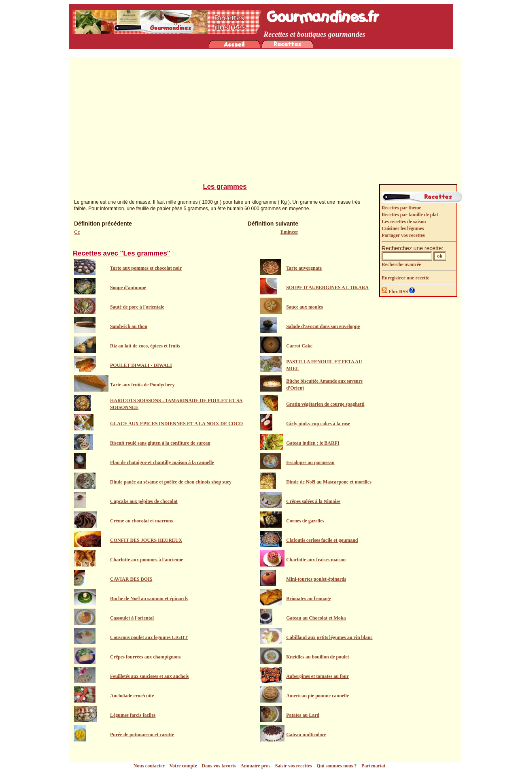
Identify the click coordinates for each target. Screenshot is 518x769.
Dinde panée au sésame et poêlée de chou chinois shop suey (170, 482)
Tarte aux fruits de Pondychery (142, 385)
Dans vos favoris (219, 766)
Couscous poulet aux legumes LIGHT (149, 637)
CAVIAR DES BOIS (131, 579)
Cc (77, 232)
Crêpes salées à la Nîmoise (313, 501)
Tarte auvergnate (304, 268)
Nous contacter (149, 766)
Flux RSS (395, 291)
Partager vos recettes (403, 235)
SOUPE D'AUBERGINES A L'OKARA (327, 287)
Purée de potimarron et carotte (142, 734)
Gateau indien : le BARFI (312, 443)
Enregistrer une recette (405, 278)
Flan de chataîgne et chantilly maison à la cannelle (162, 462)
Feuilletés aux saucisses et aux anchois (149, 676)
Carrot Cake (299, 346)
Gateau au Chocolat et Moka (316, 618)
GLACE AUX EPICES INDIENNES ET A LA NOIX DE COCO (176, 423)
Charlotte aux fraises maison (316, 559)
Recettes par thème (401, 208)
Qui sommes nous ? (336, 766)
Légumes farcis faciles (132, 715)
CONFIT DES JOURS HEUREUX (146, 540)
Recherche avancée (401, 264)
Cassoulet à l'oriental (132, 618)
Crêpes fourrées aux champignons (145, 657)
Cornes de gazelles (305, 521)
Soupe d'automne (128, 287)
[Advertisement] (265, 122)
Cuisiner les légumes (403, 228)
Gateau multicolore (306, 734)
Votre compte (183, 766)
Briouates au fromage (308, 598)
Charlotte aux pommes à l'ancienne (146, 559)
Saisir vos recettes (293, 766)
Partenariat (373, 766)
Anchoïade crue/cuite (132, 696)
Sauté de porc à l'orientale (137, 307)
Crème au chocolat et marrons (141, 521)
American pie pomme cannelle (317, 696)
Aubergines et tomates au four (317, 676)
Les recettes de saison (404, 221)
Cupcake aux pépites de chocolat (144, 501)
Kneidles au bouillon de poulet (317, 657)
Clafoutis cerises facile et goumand (322, 540)
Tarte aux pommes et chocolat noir (146, 268)
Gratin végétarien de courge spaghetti (325, 404)
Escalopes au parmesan (310, 462)
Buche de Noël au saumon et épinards (149, 598)
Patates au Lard (302, 715)
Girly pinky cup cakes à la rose (318, 423)
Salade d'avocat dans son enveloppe (323, 326)
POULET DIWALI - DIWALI (141, 365)
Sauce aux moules (304, 307)
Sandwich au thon (128, 326)
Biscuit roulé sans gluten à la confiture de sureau (160, 443)
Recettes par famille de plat (410, 214)
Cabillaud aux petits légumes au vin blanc (329, 637)
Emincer (289, 232)
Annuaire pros (255, 766)
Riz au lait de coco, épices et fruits (145, 346)
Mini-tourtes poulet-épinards (316, 579)
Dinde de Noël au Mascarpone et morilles (329, 482)
